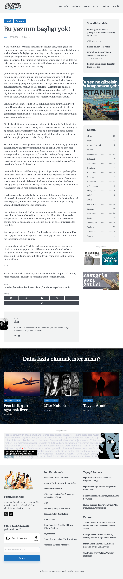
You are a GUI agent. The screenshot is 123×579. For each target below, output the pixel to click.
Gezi (89, 163)
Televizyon (92, 223)
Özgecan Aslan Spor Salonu (56, 514)
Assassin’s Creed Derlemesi (56, 478)
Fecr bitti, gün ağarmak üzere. (17, 408)
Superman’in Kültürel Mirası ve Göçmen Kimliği (97, 479)
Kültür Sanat (92, 186)
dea (5, 37)
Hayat (8, 21)
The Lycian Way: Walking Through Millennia (98, 554)
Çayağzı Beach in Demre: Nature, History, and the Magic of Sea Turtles (99, 536)
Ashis (107, 47)
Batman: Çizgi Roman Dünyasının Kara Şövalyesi (101, 497)
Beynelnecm (49, 534)
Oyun (89, 200)
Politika (90, 204)
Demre (87, 517)
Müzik (90, 195)
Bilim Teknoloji (94, 145)
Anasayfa (63, 6)
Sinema (90, 209)
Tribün (90, 232)
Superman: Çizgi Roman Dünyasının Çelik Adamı (99, 488)
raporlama (58, 287)
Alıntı (89, 136)
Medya (90, 191)
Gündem (91, 168)
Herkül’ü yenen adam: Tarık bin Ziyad (60, 539)
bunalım (8, 287)
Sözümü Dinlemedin (53, 489)
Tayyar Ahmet (95, 406)
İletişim (105, 6)
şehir (67, 287)
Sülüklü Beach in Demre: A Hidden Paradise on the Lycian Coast (98, 545)
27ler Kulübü (55, 406)
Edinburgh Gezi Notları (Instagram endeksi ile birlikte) (59, 495)
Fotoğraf (91, 159)
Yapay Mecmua (92, 472)
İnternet (90, 177)
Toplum (90, 227)
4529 (89, 41)
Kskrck (94, 36)
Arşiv (95, 6)
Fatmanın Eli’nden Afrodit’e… (57, 545)
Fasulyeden (92, 154)
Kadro (86, 6)
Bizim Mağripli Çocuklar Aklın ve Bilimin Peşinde (58, 526)
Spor (89, 213)
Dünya (90, 150)
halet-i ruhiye (20, 287)
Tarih (89, 218)
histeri (38, 287)
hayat (31, 287)
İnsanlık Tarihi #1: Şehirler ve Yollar (60, 483)
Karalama (20, 21)
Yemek (90, 236)
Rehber (75, 6)
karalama (47, 287)
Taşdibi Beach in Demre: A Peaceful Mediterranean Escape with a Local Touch (99, 526)
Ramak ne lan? (93, 47)
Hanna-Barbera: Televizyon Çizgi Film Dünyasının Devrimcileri (100, 506)
